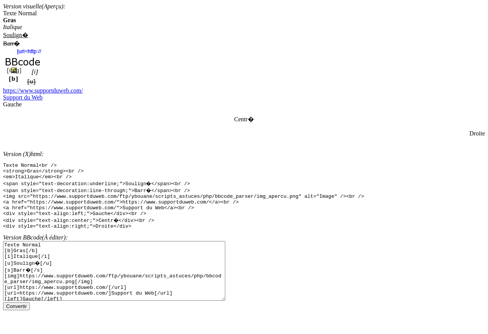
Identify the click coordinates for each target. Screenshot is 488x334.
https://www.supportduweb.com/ (43, 90)
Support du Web (22, 97)
